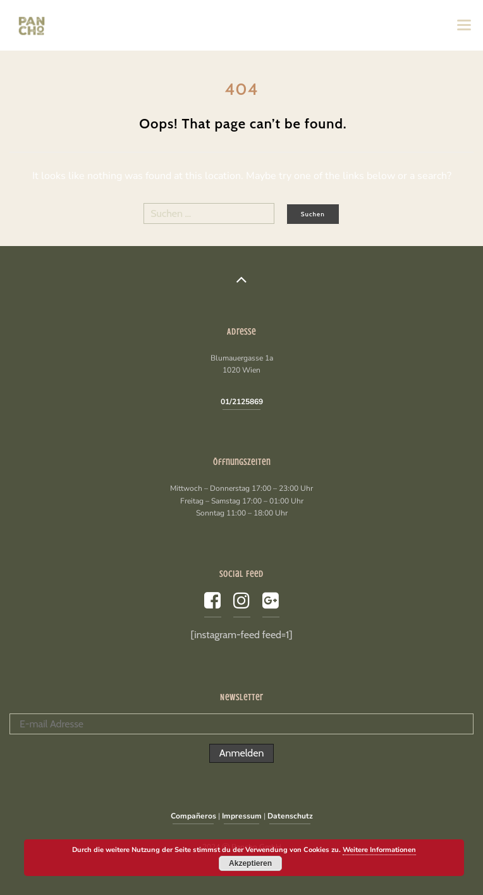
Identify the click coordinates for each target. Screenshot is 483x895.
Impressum (242, 816)
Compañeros (193, 816)
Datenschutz (290, 816)
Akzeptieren (250, 863)
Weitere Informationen (379, 850)
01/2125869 (242, 402)
